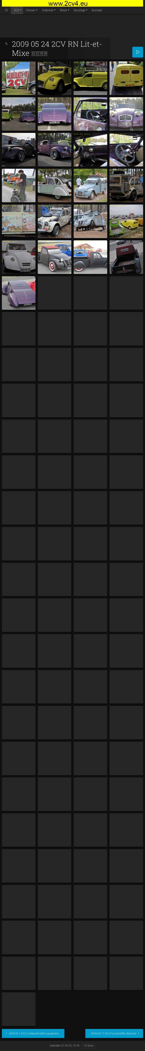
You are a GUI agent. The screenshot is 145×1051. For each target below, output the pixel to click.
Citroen (30, 10)
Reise (63, 10)
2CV (16, 10)
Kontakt (97, 10)
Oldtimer (47, 10)
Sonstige (79, 10)
